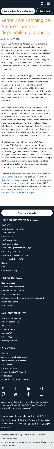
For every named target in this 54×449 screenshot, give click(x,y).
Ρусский (12, 423)
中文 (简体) (45, 423)
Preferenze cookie (9, 438)
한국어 (35, 423)
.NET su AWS (7, 325)
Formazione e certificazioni (13, 286)
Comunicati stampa (9, 270)
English (45, 416)
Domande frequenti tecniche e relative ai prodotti (22, 298)
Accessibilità (15, 434)
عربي (11, 416)
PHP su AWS (6, 337)
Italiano (23, 420)
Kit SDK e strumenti (10, 322)
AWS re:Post (6, 364)
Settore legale (7, 376)
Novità (4, 263)
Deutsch (36, 416)
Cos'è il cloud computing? (12, 229)
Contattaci (5, 353)
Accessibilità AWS (9, 232)
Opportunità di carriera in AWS (14, 379)
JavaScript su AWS (9, 340)
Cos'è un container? (9, 240)
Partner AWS (6, 305)
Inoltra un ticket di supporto (13, 360)
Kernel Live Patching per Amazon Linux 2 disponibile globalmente (26, 26)
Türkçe (4, 423)
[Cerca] (42, 3)
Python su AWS (8, 329)
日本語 (27, 423)
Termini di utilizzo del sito (34, 434)
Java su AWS (6, 333)
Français (13, 420)
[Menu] (48, 3)
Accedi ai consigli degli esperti (14, 357)
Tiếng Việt (44, 420)
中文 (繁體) (6, 427)
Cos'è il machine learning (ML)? (14, 255)
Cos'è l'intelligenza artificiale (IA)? (16, 247)
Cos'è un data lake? (9, 244)
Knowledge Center (9, 368)
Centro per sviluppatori (11, 318)
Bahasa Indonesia (22, 416)
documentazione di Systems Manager (17, 192)
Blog (3, 266)
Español (4, 420)
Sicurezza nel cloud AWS (12, 259)
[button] (18, 11)
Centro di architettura (10, 294)
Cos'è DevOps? (7, 236)
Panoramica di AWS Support (13, 372)
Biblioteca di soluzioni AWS (13, 290)
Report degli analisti (10, 301)
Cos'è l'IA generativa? (10, 251)
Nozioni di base (8, 283)
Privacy (4, 434)
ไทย (20, 423)
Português (32, 420)
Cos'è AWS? (6, 225)
